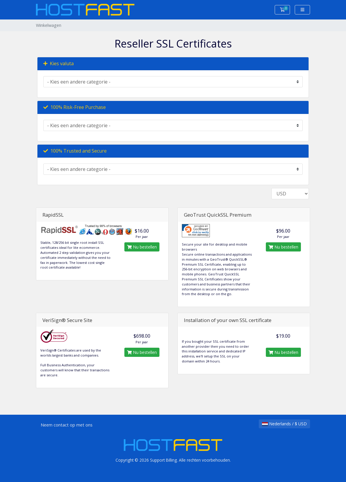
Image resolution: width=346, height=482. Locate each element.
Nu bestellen (142, 247)
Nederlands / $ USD (284, 424)
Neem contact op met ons (67, 425)
